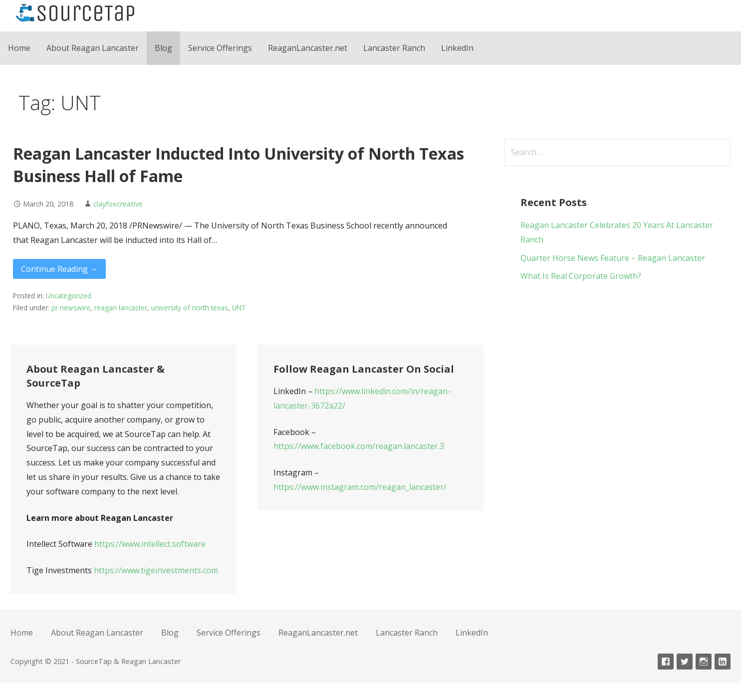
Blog (163, 47)
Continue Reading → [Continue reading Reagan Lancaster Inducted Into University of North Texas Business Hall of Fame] (59, 268)
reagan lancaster (120, 307)
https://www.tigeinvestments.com (156, 570)
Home (19, 47)
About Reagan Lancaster (92, 47)
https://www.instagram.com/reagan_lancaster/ (360, 486)
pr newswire (70, 307)
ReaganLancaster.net (307, 47)
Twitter (685, 662)
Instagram (704, 662)
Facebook (666, 662)
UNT (239, 307)
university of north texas (189, 307)
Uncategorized (68, 295)
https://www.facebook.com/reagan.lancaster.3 (358, 446)
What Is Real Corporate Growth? (580, 275)
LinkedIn (457, 47)
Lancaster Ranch (394, 47)
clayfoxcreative (118, 204)
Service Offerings (220, 47)
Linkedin (723, 662)
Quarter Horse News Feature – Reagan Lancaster (612, 257)
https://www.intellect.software (150, 543)
